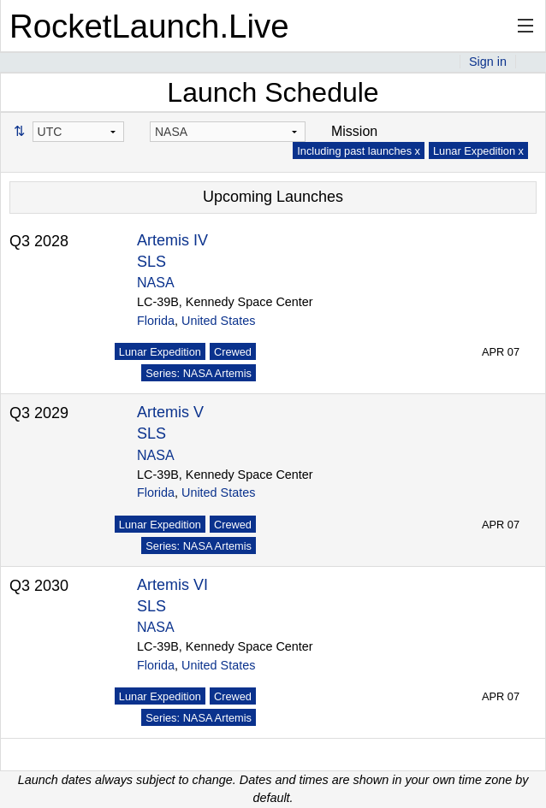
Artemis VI (172, 584)
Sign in (488, 61)
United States (218, 320)
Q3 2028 (38, 241)
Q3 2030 (38, 585)
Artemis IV (172, 240)
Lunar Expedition (160, 351)
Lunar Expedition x (478, 150)
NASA (156, 282)
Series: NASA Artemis (198, 373)
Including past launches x (358, 150)
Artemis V (170, 412)
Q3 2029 (38, 413)
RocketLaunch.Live (149, 26)
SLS (151, 261)
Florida (156, 320)
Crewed (233, 351)
